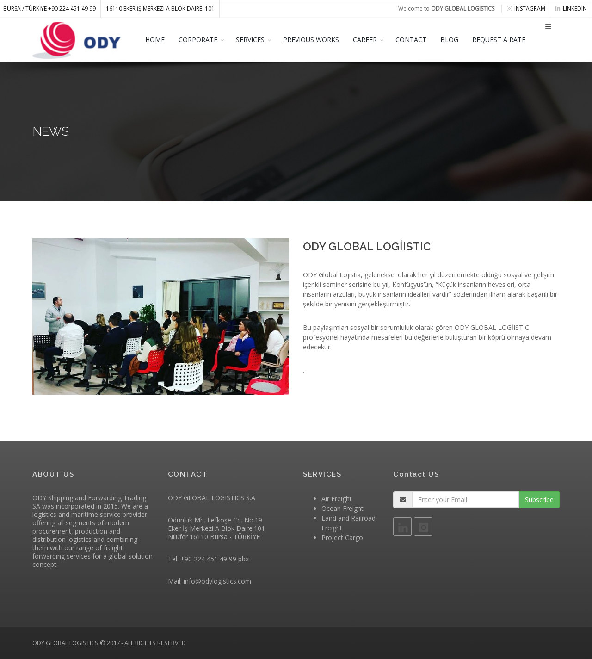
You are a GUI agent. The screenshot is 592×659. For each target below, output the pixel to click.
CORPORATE (198, 39)
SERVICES (250, 39)
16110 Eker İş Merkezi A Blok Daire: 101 (160, 8)
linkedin (571, 8)
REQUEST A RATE (498, 39)
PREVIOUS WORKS (311, 39)
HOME (155, 39)
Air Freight (336, 498)
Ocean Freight (342, 508)
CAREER (365, 39)
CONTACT (410, 39)
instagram (526, 8)
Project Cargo (342, 537)
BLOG (449, 39)
